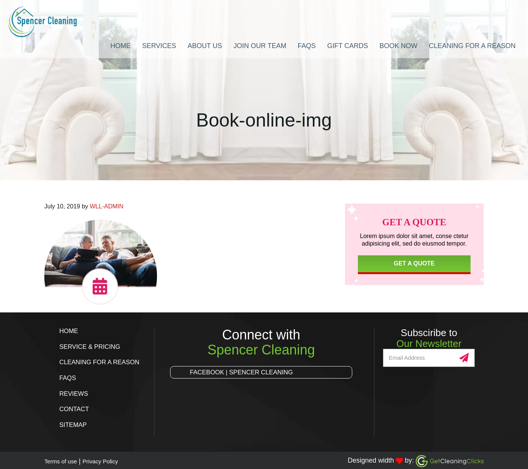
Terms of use (63, 459)
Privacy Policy (110, 459)
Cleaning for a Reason (102, 361)
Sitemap (74, 423)
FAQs (68, 377)
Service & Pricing (92, 346)
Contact (75, 408)
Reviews (75, 392)
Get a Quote (414, 263)
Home (69, 331)
